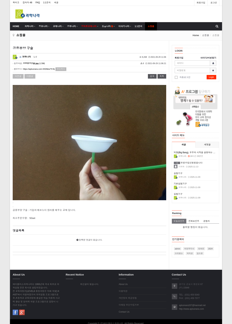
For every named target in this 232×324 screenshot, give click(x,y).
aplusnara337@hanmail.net (192, 301)
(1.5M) (34, 63)
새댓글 (207, 144)
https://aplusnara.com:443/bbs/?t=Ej (39, 69)
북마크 (16, 2)
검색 (152, 76)
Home (196, 35)
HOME (16, 26)
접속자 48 (27, 2)
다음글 (30, 76)
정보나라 (43, 26)
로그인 (213, 2)
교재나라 (57, 26)
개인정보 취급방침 (128, 294)
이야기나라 (123, 26)
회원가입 (200, 2)
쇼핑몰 (151, 26)
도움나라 (107, 26)
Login (211, 77)
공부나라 (71, 26)
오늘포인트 (179, 221)
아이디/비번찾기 (208, 58)
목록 (162, 76)
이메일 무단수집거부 (129, 301)
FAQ (38, 2)
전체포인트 (193, 221)
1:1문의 (47, 2)
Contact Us (124, 308)
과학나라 (29, 26)
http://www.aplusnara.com (191, 305)
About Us (123, 280)
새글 (56, 2)
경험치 (206, 221)
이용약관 (123, 287)
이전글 (18, 76)
